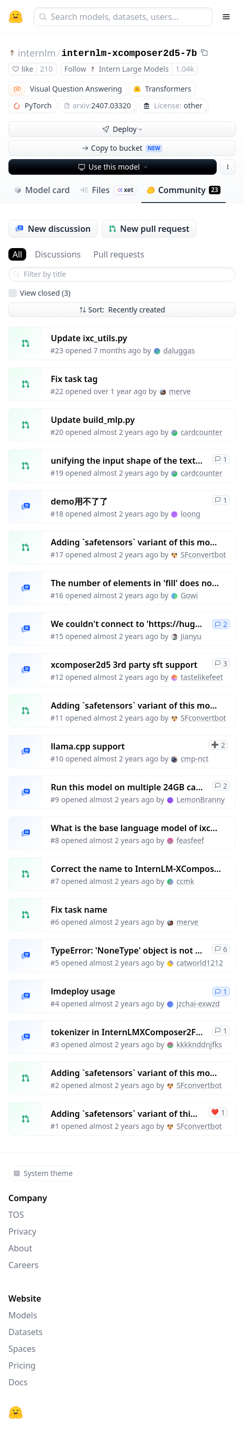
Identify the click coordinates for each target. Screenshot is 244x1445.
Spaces (22, 1348)
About (20, 1248)
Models (22, 1315)
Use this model (113, 167)
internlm (37, 53)
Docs (18, 1382)
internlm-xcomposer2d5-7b (129, 53)
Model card (42, 190)
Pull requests (118, 254)
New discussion (53, 228)
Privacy (22, 1231)
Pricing (22, 1365)
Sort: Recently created (122, 310)
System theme (43, 1173)
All (17, 254)
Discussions (58, 254)
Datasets (25, 1332)
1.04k (184, 69)
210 (46, 69)
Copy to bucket (122, 148)
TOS (16, 1214)
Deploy (123, 129)
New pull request (149, 228)
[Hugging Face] (15, 1412)
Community (183, 190)
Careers (23, 1265)
